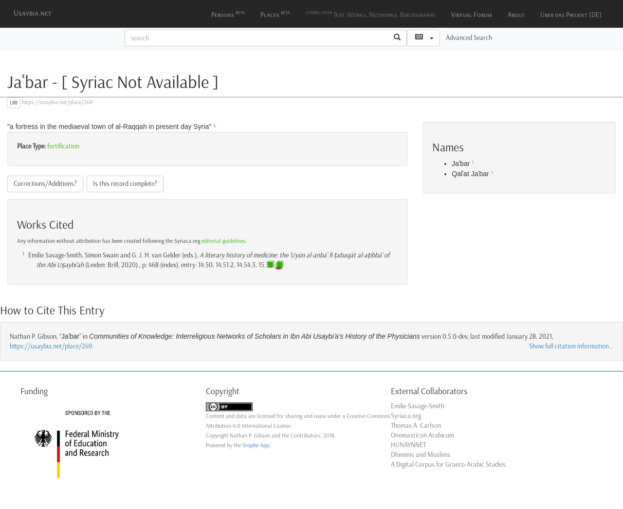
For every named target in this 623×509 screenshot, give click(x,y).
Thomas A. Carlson (416, 425)
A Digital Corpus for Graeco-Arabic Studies (448, 464)
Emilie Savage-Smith (417, 406)
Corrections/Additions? (45, 184)
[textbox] (256, 38)
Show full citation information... (571, 346)
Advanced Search (469, 38)
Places (275, 13)
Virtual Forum (471, 15)
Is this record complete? (125, 184)
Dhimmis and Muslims (420, 455)
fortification (63, 146)
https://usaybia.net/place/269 (51, 346)
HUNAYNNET (408, 445)
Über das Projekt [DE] (571, 15)
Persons (228, 13)
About (516, 15)
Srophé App (255, 445)
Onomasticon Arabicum (422, 435)
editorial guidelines (223, 240)
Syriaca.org (406, 416)
